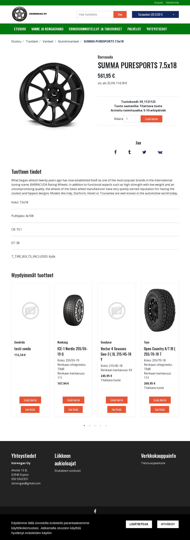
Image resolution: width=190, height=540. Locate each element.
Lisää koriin (151, 119)
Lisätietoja (138, 524)
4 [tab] (100, 425)
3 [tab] (95, 425)
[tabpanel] (30, 350)
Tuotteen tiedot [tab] (26, 171)
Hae (120, 14)
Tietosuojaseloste (153, 463)
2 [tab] (89, 425)
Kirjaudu (159, 2)
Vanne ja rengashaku (47, 28)
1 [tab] (84, 425)
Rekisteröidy (172, 2)
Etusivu (20, 28)
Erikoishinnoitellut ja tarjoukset (95, 28)
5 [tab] (106, 425)
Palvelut (134, 28)
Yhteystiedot (157, 28)
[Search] (95, 14)
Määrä (118, 119)
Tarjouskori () (150, 14)
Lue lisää (30, 409)
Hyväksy (168, 524)
